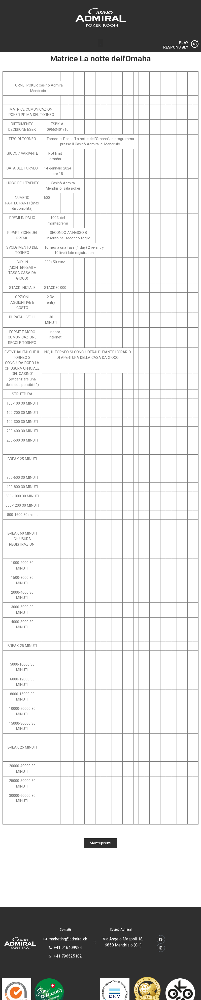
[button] (100, 43)
